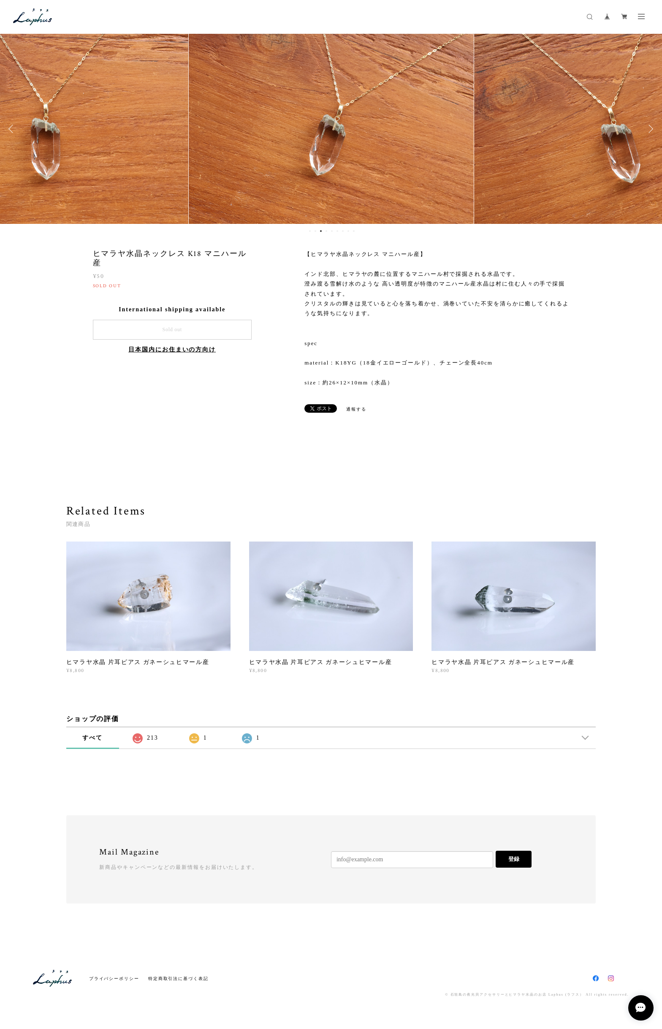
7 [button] (343, 231)
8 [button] (348, 231)
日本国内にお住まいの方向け (172, 349)
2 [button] (315, 231)
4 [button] (326, 231)
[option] (315, 129)
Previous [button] (12, 129)
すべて (92, 738)
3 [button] (321, 231)
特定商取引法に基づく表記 (178, 978)
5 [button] (332, 231)
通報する (356, 409)
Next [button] (649, 129)
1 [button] (310, 231)
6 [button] (337, 231)
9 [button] (354, 231)
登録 (513, 859)
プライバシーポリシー (114, 978)
